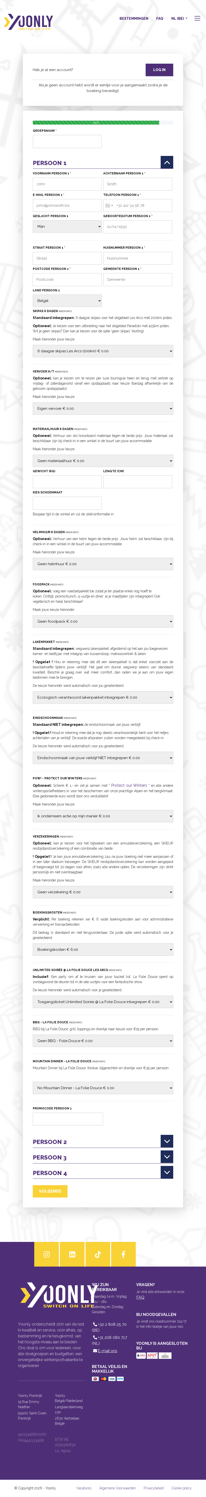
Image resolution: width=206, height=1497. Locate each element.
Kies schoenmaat (47, 492)
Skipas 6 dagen (52, 311)
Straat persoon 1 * (49, 247)
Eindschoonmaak (55, 718)
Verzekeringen (53, 836)
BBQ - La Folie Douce (57, 1022)
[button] (196, 19)
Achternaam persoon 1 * (124, 173)
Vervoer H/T (50, 371)
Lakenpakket (51, 642)
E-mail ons (104, 1350)
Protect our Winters (129, 785)
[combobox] (108, 205)
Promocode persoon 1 (52, 1108)
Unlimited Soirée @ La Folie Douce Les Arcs (77, 970)
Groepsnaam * (45, 130)
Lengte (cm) (113, 471)
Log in (159, 70)
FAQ (159, 18)
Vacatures (83, 1488)
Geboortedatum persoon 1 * (128, 216)
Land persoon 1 (46, 290)
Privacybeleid (154, 1488)
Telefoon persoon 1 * (122, 195)
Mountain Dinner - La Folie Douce (69, 1061)
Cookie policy (182, 1488)
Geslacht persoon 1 (50, 216)
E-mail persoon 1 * (48, 195)
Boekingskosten (54, 912)
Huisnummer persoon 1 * (124, 247)
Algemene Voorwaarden (117, 1488)
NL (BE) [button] (178, 18)
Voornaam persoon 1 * (52, 173)
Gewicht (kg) (44, 471)
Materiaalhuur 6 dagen (60, 429)
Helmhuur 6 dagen (56, 532)
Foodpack (48, 584)
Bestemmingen (134, 18)
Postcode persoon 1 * (52, 269)
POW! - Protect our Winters (64, 778)
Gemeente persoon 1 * (122, 269)
